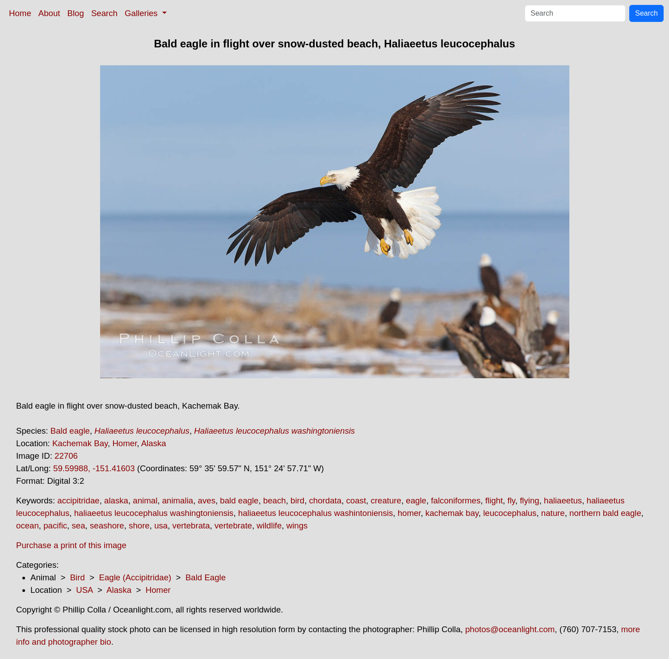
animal (145, 500)
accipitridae (78, 500)
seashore (107, 525)
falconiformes (455, 500)
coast (356, 500)
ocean (27, 525)
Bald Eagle (205, 577)
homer (409, 513)
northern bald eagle (605, 513)
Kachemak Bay (80, 443)
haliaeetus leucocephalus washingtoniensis (154, 513)
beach (274, 500)
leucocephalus (509, 513)
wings (297, 525)
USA (84, 590)
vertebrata (191, 525)
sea (78, 525)
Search (104, 13)
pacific (55, 525)
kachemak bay (452, 513)
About (49, 13)
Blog (75, 13)
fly (511, 500)
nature (553, 513)
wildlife (269, 525)
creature (385, 500)
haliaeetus (563, 500)
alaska (116, 500)
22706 (66, 455)
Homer (124, 443)
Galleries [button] (142, 13)
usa (161, 525)
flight (494, 500)
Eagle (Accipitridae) (135, 577)
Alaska (153, 443)
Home (20, 13)
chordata (325, 500)
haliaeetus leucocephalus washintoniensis (315, 513)
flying (529, 500)
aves (206, 500)
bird (297, 500)
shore (139, 525)
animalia (177, 500)
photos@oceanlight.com (510, 629)
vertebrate (233, 525)
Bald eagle (70, 430)
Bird (77, 577)
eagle (416, 500)
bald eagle (239, 500)
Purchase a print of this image (71, 545)
